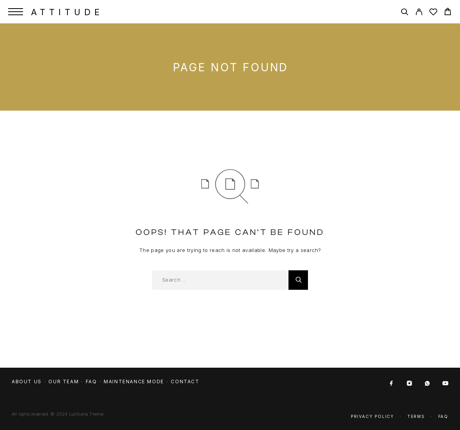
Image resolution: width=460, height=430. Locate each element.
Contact (185, 381)
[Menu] (15, 11)
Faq (443, 416)
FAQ (91, 381)
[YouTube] (445, 383)
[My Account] (419, 13)
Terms (416, 416)
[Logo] (65, 11)
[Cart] (448, 13)
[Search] (404, 13)
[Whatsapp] (427, 383)
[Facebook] (391, 383)
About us (27, 381)
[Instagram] (409, 383)
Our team (63, 381)
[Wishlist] (433, 13)
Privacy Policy (372, 416)
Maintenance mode (134, 381)
